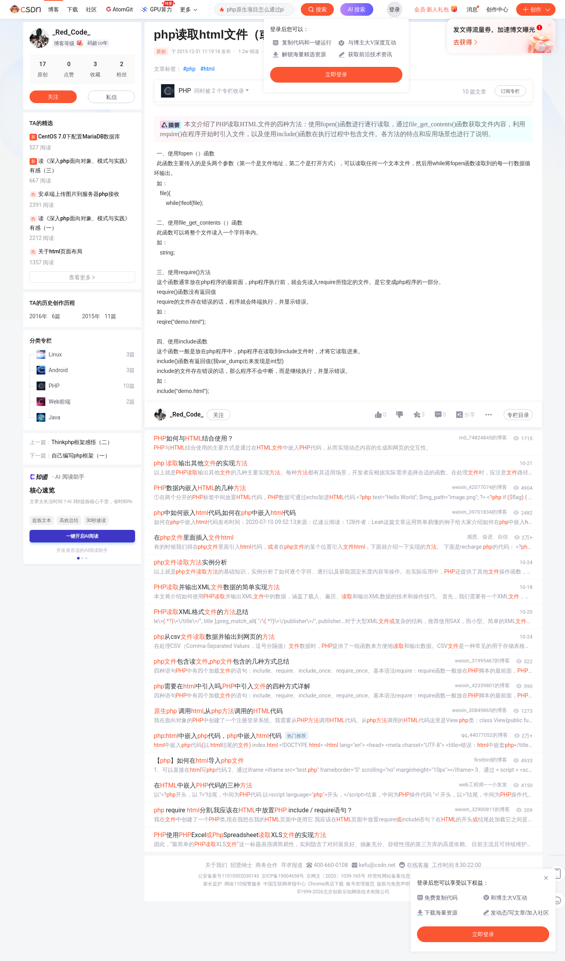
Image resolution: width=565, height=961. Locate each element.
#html (207, 69)
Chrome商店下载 (326, 884)
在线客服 (418, 865)
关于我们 (216, 865)
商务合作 (267, 865)
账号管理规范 (360, 884)
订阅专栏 (510, 91)
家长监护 (212, 884)
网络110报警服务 (242, 884)
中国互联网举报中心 (284, 884)
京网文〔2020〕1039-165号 (335, 876)
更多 (188, 9)
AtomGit (119, 9)
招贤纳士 (241, 865)
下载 (72, 9)
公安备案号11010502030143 (228, 876)
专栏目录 (518, 415)
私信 (111, 97)
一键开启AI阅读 (82, 536)
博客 (53, 9)
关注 (218, 415)
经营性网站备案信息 (389, 876)
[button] (78, 558)
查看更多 (82, 277)
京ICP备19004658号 (282, 876)
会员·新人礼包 (436, 9)
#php (189, 69)
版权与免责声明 (393, 884)
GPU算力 (158, 7)
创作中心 (497, 9)
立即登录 (336, 74)
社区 (91, 9)
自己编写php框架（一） (81, 455)
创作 (535, 9)
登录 (394, 9)
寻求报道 (292, 865)
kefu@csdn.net (377, 865)
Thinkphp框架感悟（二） (82, 442)
